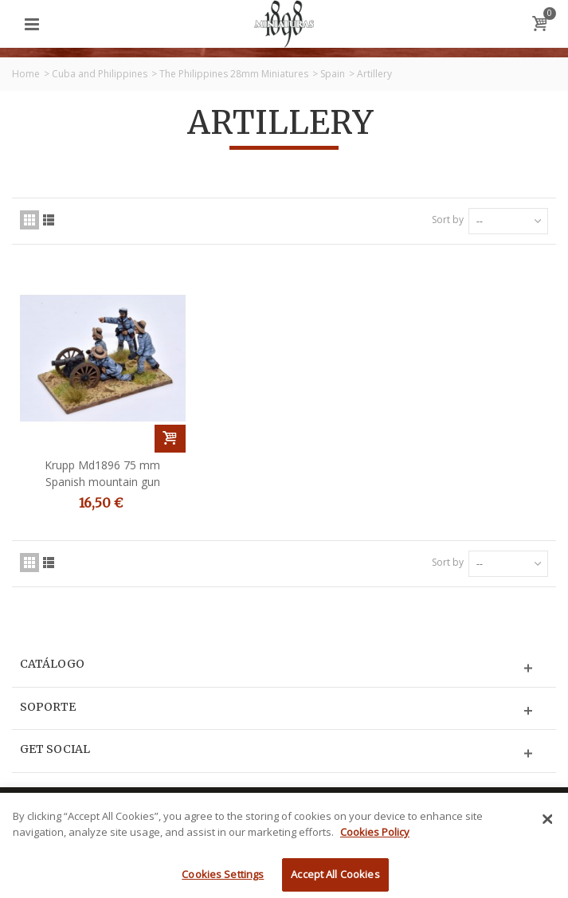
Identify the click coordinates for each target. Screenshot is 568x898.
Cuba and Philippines (99, 73)
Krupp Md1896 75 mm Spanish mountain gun (102, 473)
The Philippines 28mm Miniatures (233, 73)
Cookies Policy (374, 840)
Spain (332, 73)
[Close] (547, 829)
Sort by (448, 219)
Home (26, 73)
